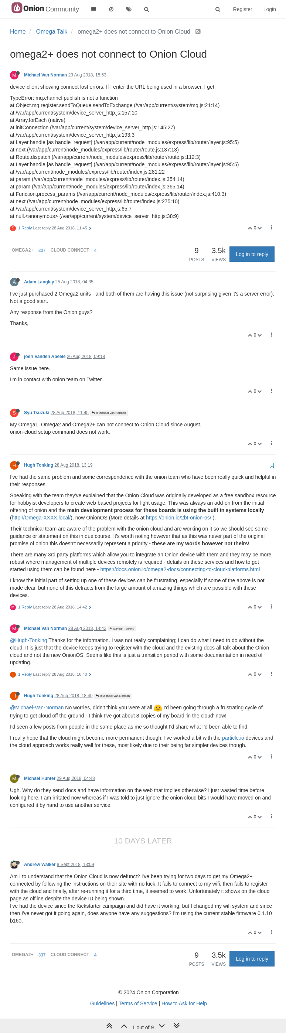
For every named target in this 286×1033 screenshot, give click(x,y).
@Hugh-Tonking (28, 640)
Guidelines (102, 1003)
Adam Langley (39, 281)
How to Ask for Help (184, 1003)
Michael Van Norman (45, 75)
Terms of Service (138, 1003)
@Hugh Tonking (121, 628)
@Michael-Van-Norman (37, 707)
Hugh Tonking (38, 465)
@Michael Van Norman (109, 413)
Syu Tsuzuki (37, 412)
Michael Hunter (39, 778)
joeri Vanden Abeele (45, 356)
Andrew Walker (39, 864)
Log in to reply (252, 254)
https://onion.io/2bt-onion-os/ (178, 518)
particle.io (233, 738)
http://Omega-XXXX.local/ (41, 518)
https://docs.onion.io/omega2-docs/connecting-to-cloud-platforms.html (180, 569)
